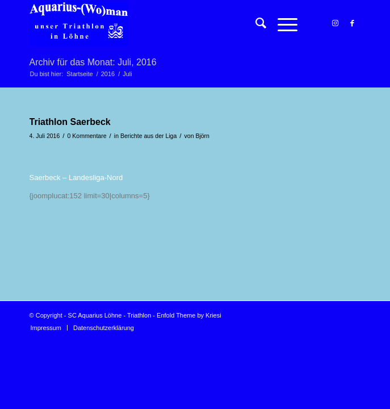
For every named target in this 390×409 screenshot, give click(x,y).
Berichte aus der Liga (148, 135)
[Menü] (281, 23)
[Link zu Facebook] (351, 23)
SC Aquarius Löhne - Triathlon (110, 315)
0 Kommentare (87, 135)
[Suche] (255, 23)
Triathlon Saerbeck (70, 122)
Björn (202, 135)
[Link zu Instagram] (334, 23)
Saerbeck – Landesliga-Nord (76, 177)
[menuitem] (255, 23)
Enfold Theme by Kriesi (189, 315)
